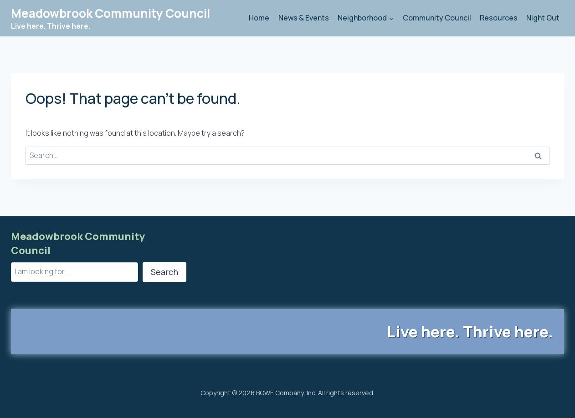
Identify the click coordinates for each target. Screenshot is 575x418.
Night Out (543, 18)
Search (164, 271)
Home (259, 18)
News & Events (303, 18)
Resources (499, 18)
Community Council (437, 18)
